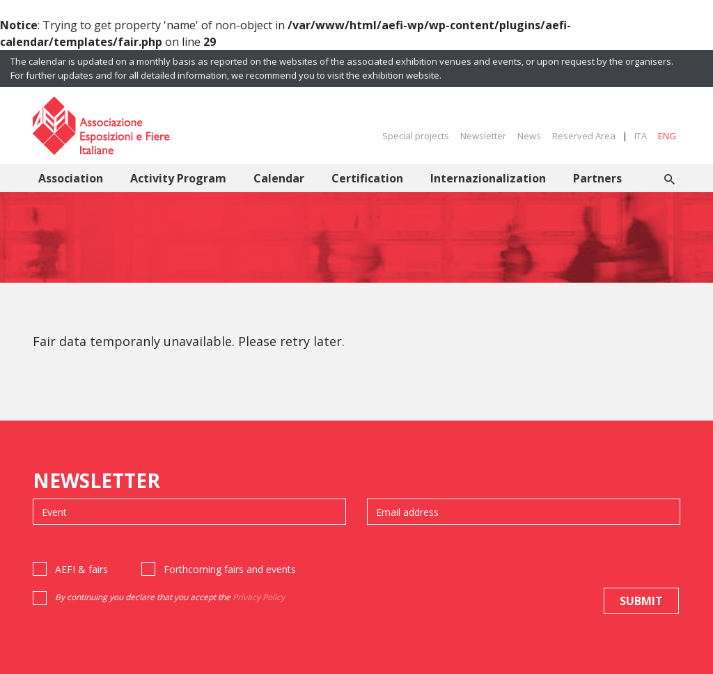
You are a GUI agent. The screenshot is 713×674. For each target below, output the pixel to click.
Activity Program (178, 178)
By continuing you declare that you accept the (170, 597)
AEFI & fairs (81, 569)
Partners (597, 178)
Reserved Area (584, 136)
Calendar (278, 178)
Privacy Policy (259, 597)
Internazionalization (488, 178)
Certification (367, 178)
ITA (640, 136)
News (529, 136)
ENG (667, 136)
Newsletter (483, 136)
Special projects (415, 136)
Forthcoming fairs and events (230, 569)
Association (70, 178)
